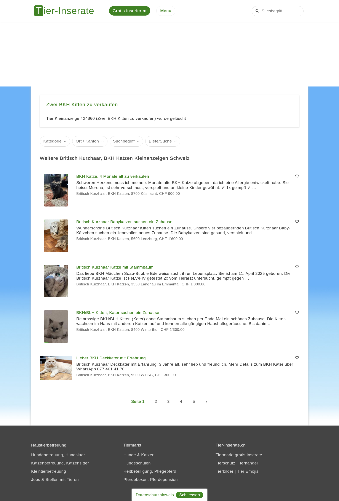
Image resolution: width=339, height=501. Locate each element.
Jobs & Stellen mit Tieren (55, 479)
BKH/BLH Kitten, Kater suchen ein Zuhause (117, 312)
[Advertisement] (169, 54)
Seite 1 (138, 401)
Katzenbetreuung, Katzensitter (60, 463)
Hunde (129, 455)
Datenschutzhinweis (155, 495)
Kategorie (52, 141)
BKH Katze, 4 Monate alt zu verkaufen (112, 176)
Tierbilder (224, 471)
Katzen (148, 455)
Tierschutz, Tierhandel (237, 463)
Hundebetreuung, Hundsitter (58, 455)
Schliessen (189, 495)
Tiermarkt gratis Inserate (239, 455)
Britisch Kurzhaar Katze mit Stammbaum (115, 267)
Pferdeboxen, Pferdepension (150, 479)
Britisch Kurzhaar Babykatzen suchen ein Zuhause (124, 221)
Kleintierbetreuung (48, 471)
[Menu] (165, 11)
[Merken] (297, 176)
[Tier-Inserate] (66, 11)
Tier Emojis (248, 471)
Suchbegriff (124, 141)
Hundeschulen (137, 463)
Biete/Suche (160, 141)
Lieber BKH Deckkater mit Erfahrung (111, 358)
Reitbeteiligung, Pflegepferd (149, 471)
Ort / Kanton (87, 141)
